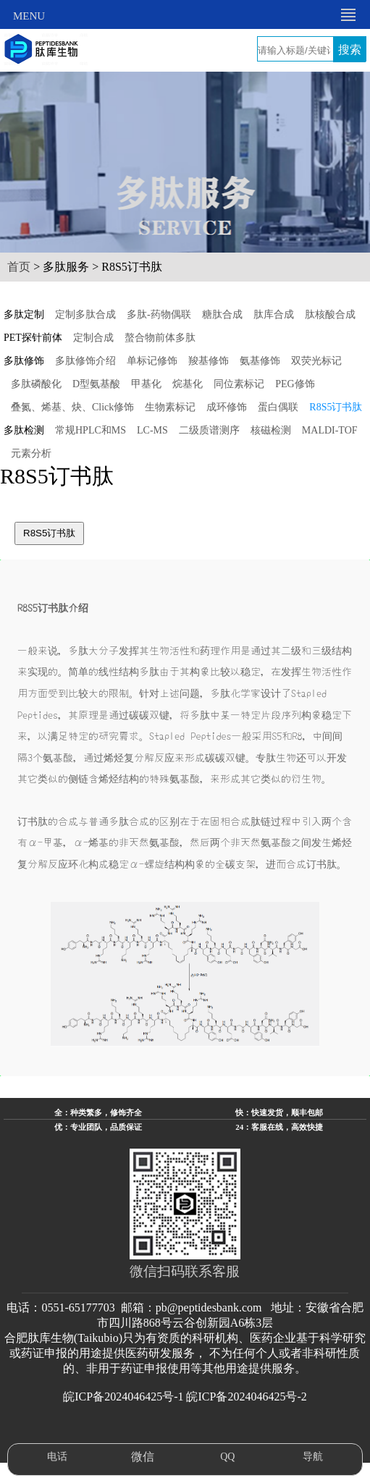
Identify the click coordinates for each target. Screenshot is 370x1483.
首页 (18, 267)
